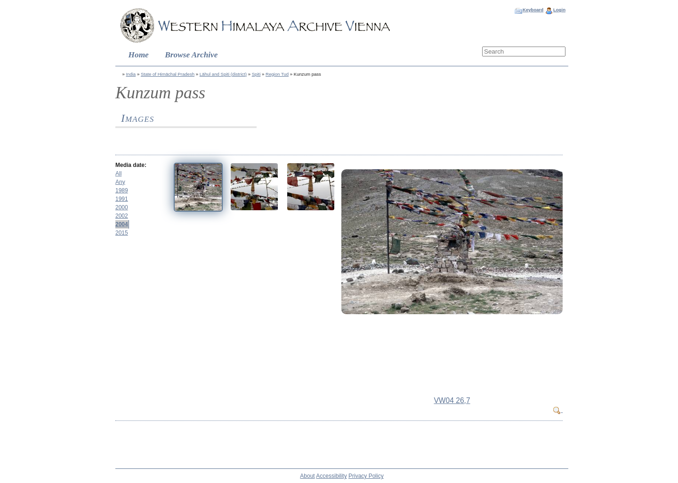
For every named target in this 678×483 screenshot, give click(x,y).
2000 (121, 207)
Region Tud (277, 74)
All (118, 173)
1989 (121, 190)
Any (120, 182)
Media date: (130, 165)
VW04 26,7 (452, 400)
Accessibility (331, 476)
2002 (121, 216)
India (131, 74)
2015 (121, 233)
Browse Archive (191, 54)
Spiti (256, 74)
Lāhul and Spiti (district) (223, 74)
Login (559, 9)
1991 (121, 199)
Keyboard (533, 9)
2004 (121, 224)
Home (139, 54)
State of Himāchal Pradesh (167, 74)
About (307, 476)
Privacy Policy (366, 476)
